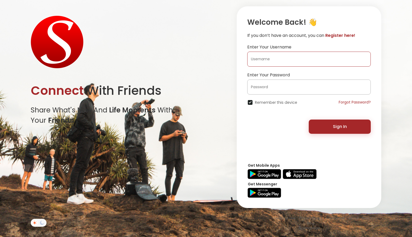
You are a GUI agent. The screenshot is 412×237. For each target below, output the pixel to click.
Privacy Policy (310, 218)
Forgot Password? (355, 102)
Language (309, 227)
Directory (369, 218)
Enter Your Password (268, 75)
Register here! (340, 35)
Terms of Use (284, 218)
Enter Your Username (269, 47)
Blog (310, 223)
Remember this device (276, 102)
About (353, 218)
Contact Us (335, 218)
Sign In (340, 127)
